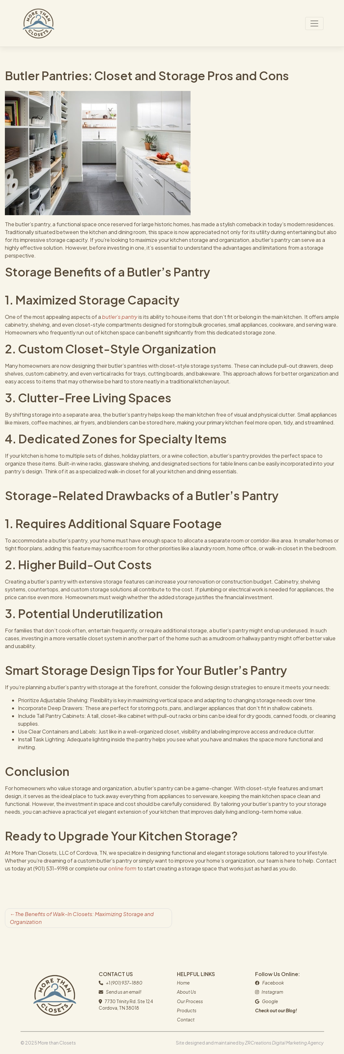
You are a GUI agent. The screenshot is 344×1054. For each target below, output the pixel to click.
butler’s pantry (119, 316)
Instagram (272, 992)
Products (186, 1010)
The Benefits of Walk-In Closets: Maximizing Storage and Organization (82, 918)
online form (122, 868)
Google (270, 1001)
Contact (185, 1019)
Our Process (190, 1001)
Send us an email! (123, 992)
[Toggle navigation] (314, 23)
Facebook (273, 983)
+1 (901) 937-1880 (124, 983)
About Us (186, 992)
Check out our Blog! (276, 1010)
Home (183, 983)
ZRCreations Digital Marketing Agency (284, 1043)
